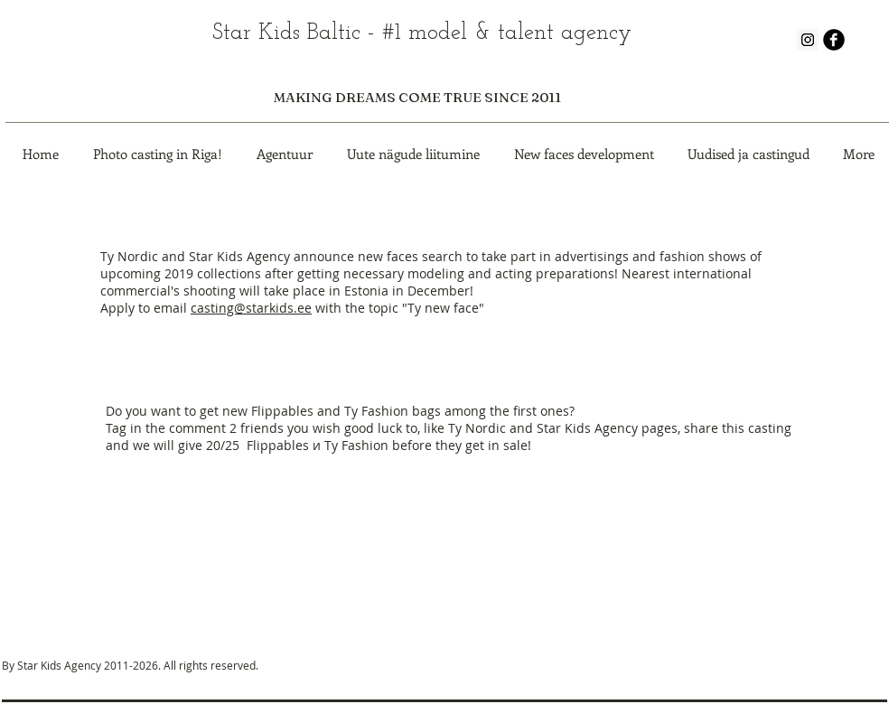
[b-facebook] (834, 40)
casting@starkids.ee (251, 307)
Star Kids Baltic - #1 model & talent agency (422, 33)
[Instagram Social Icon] (808, 40)
